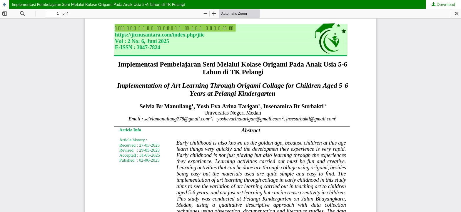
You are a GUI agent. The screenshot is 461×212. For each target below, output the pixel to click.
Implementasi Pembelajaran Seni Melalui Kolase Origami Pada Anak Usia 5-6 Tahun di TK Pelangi (98, 4)
